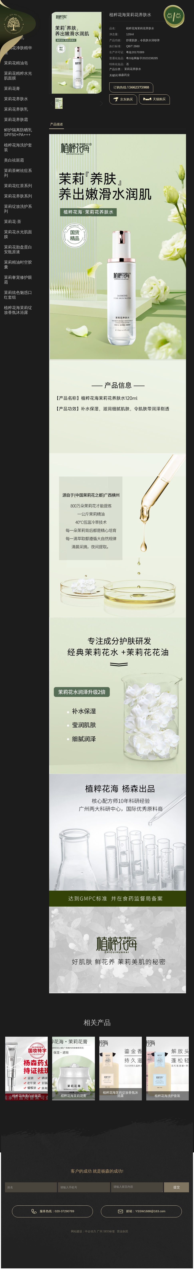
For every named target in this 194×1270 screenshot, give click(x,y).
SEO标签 (109, 1231)
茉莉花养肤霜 (16, 119)
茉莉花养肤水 (16, 99)
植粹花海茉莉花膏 (73, 1095)
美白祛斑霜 (14, 160)
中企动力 (90, 1231)
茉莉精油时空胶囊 (18, 264)
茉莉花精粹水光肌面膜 (18, 75)
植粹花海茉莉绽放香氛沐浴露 (18, 310)
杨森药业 (124, 75)
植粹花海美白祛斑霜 (26, 1095)
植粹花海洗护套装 (18, 147)
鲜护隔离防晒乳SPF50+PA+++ (18, 132)
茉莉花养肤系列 (18, 196)
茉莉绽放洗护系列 (18, 208)
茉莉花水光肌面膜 (18, 234)
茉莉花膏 (12, 88)
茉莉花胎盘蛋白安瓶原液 (18, 249)
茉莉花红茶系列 (18, 186)
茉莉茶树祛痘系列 (18, 173)
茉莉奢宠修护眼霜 (18, 279)
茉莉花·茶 (12, 221)
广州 (99, 1231)
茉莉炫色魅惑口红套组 (18, 294)
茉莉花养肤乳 (16, 109)
